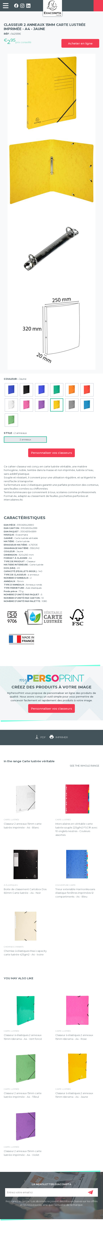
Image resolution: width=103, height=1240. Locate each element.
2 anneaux (25, 439)
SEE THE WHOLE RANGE (84, 765)
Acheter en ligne (80, 43)
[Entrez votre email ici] (51, 1192)
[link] (5, 5)
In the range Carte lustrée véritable (29, 761)
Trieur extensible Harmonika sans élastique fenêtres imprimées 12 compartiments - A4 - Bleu (75, 893)
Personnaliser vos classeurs (51, 453)
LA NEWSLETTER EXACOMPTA (51, 1184)
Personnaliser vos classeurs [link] (51, 708)
